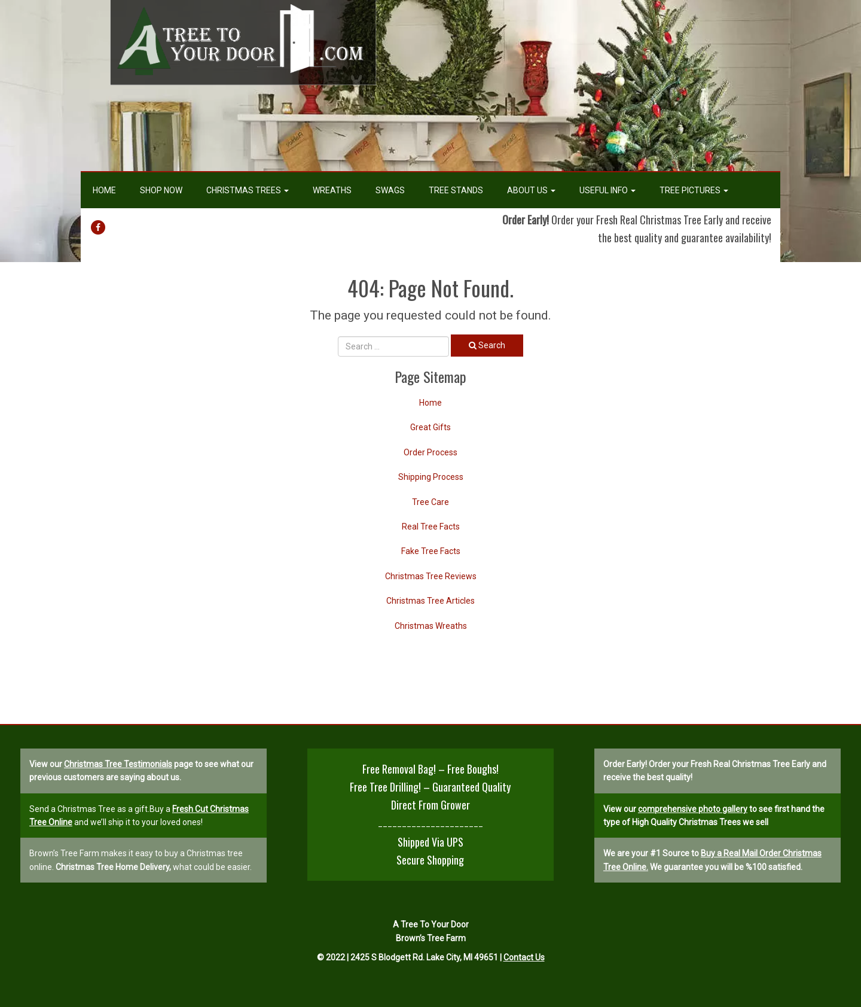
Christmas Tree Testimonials (118, 764)
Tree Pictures (694, 190)
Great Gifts (430, 427)
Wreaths (332, 190)
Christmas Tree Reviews (431, 576)
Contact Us (524, 957)
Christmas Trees (247, 190)
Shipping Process (430, 477)
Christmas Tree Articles (430, 601)
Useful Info (607, 190)
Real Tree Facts (431, 526)
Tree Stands (456, 190)
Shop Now (161, 190)
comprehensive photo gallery (692, 809)
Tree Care (430, 502)
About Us (531, 190)
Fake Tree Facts (430, 551)
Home (104, 190)
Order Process (430, 452)
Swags (390, 190)
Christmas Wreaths (431, 626)
